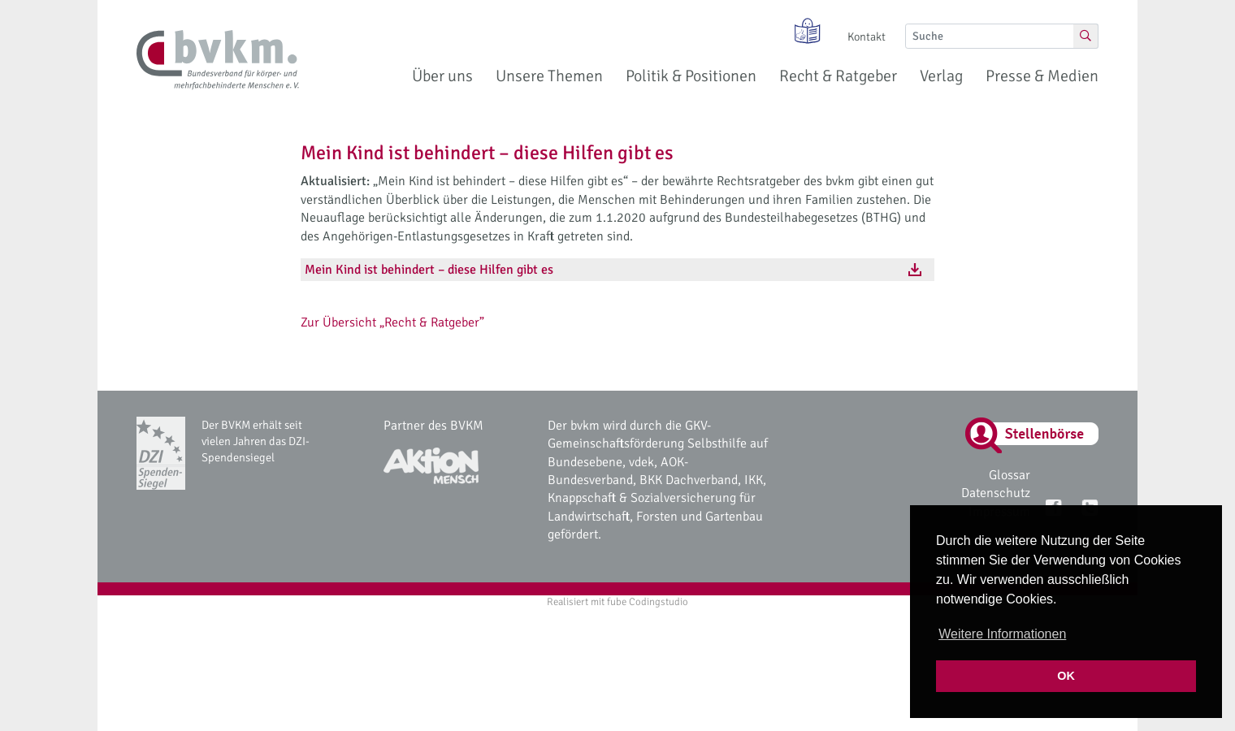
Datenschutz (995, 493)
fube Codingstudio (647, 601)
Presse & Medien (1042, 76)
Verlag (941, 76)
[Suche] (989, 36)
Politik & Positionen (691, 76)
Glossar (1009, 475)
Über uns (442, 76)
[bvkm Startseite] (217, 60)
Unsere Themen (549, 76)
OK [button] (1066, 675)
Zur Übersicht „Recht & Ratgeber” (392, 322)
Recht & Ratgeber (838, 76)
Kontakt (866, 36)
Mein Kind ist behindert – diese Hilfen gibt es (429, 270)
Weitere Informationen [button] (1002, 634)
